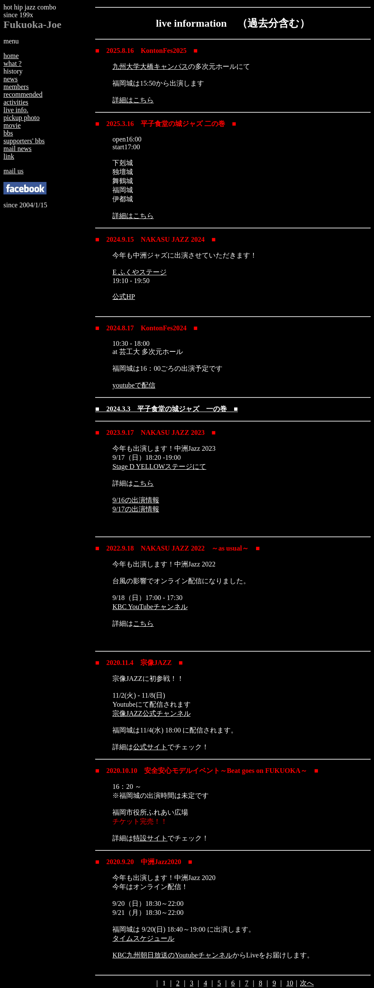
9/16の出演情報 (135, 500)
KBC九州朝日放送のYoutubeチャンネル (172, 955)
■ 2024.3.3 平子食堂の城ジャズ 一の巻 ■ (166, 408)
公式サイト (150, 747)
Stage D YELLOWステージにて (159, 466)
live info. (15, 110)
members (16, 86)
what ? (12, 63)
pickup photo (21, 117)
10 (289, 983)
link (8, 156)
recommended (23, 94)
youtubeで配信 (133, 385)
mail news (17, 148)
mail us (13, 171)
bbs (8, 133)
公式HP (123, 296)
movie (12, 125)
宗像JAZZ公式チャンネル (151, 713)
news (10, 79)
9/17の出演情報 (135, 509)
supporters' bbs (24, 141)
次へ (307, 983)
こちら (143, 483)
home (11, 55)
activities (15, 102)
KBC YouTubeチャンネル (150, 606)
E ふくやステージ (139, 272)
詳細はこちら (133, 100)
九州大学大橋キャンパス (150, 66)
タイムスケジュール (143, 938)
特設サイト (150, 838)
